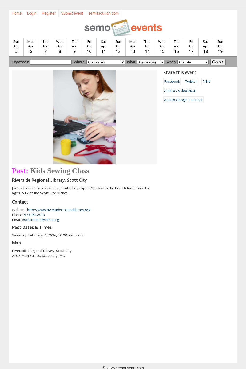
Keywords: (20, 53)
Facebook (172, 73)
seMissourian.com (103, 5)
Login (31, 5)
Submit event (72, 5)
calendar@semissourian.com (171, 364)
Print (206, 73)
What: (131, 53)
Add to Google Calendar (183, 91)
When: (171, 53)
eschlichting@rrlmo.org (40, 211)
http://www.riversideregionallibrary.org (58, 201)
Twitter (191, 73)
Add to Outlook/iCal (179, 82)
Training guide (118, 364)
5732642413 (34, 206)
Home (17, 5)
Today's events (65, 364)
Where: (79, 53)
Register (49, 5)
